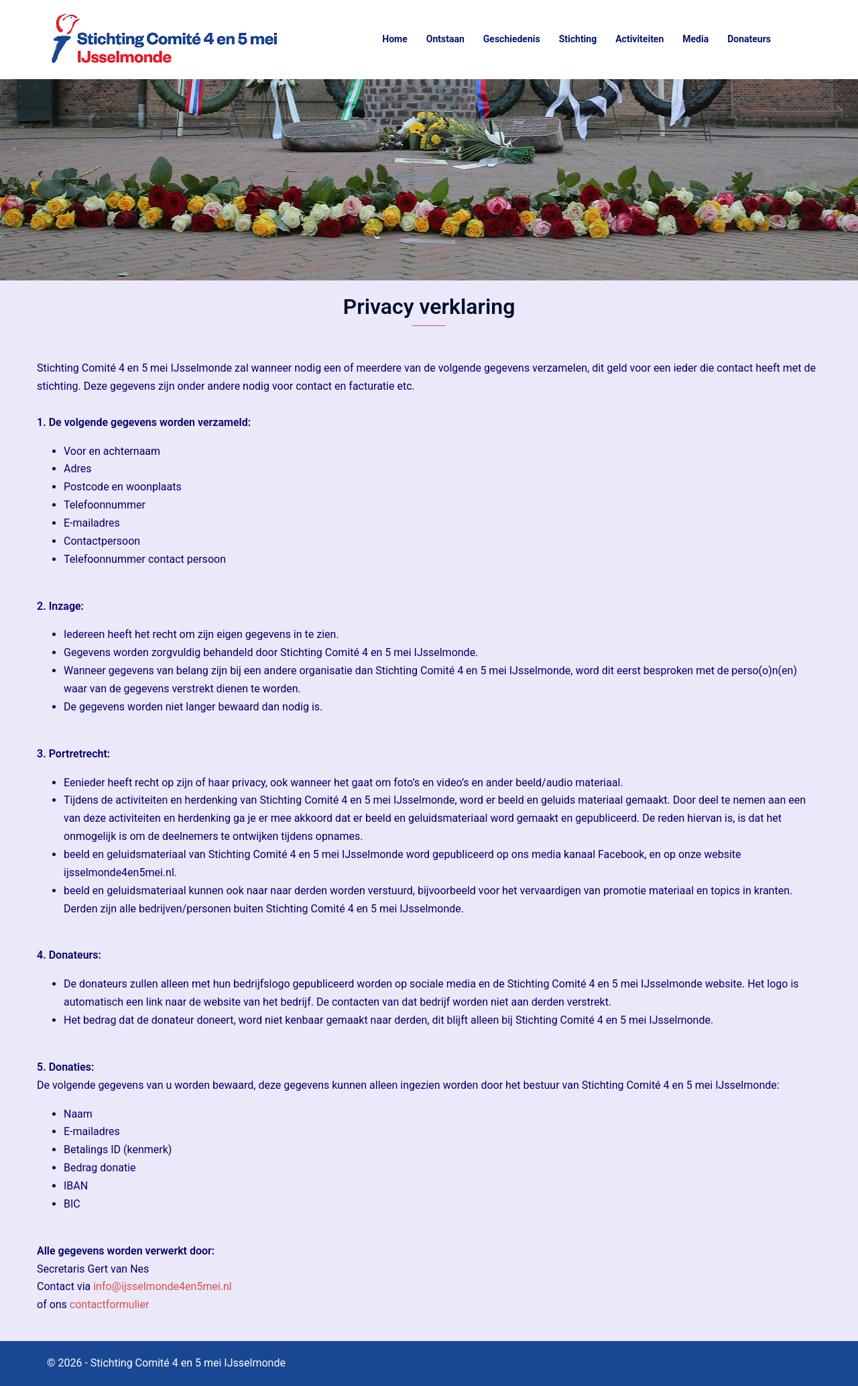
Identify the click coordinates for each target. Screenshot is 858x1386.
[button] (805, 39)
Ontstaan (445, 39)
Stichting (578, 39)
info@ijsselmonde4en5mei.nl (162, 1286)
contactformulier (109, 1304)
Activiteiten (639, 39)
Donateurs (749, 39)
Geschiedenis (511, 39)
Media (695, 39)
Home (394, 39)
